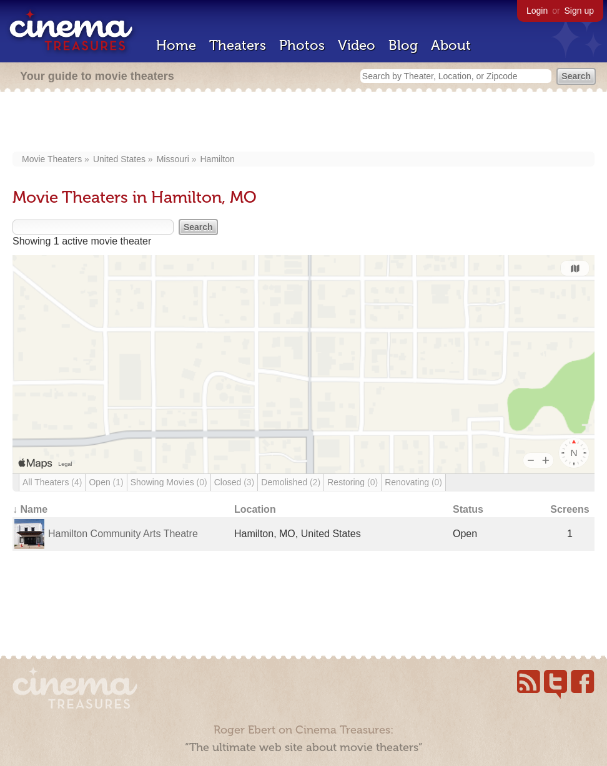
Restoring (352, 482)
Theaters (237, 45)
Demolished (290, 482)
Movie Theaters (52, 159)
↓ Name (29, 509)
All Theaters (52, 482)
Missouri (173, 159)
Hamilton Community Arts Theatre (123, 533)
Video (356, 45)
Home (176, 45)
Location (255, 509)
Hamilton (217, 159)
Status (468, 509)
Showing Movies (169, 482)
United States (119, 159)
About (451, 45)
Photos (302, 45)
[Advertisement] (304, 122)
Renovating (413, 482)
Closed (234, 482)
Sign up (579, 11)
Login (537, 11)
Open (106, 482)
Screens (569, 509)
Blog (403, 45)
